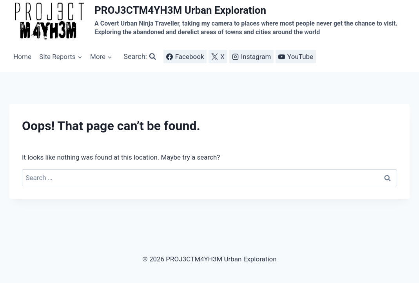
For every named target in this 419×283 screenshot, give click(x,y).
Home (22, 57)
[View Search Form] (140, 57)
